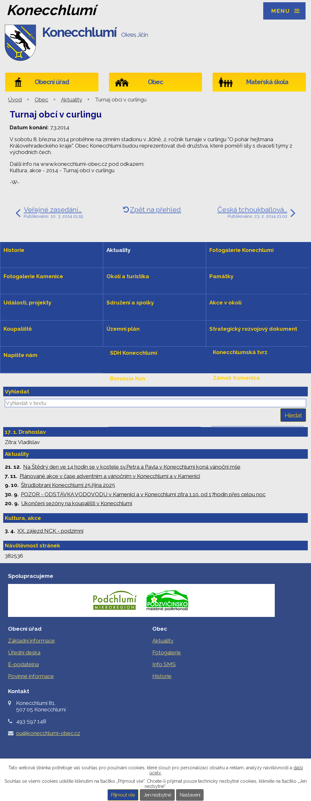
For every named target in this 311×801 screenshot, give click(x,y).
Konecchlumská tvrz (240, 352)
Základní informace (31, 640)
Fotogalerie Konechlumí (241, 250)
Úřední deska (24, 652)
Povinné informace (31, 676)
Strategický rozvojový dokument (253, 329)
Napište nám (21, 355)
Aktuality (71, 99)
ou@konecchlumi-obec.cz (48, 733)
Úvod (15, 99)
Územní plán (122, 329)
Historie (14, 250)
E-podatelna (23, 664)
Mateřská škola (267, 82)
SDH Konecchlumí (133, 353)
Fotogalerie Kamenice (33, 276)
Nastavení (190, 795)
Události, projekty (27, 302)
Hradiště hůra (231, 403)
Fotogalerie (166, 652)
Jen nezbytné (157, 795)
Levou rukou (127, 404)
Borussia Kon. (128, 378)
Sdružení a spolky (130, 302)
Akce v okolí (225, 302)
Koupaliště (18, 329)
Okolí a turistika (127, 276)
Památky (221, 276)
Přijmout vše (123, 795)
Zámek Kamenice (236, 378)
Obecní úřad (52, 82)
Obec (155, 82)
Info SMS (164, 664)
